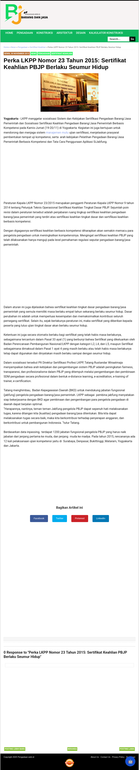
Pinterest (80, 518)
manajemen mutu (57, 132)
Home (9, 33)
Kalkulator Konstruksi (106, 33)
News (33, 53)
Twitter (59, 518)
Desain (80, 33)
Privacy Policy (118, 757)
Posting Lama (127, 749)
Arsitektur (64, 33)
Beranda (72, 749)
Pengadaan (25, 33)
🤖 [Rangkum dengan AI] (130, 761)
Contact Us (105, 757)
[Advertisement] (69, 174)
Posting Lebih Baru (15, 749)
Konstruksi (45, 33)
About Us (95, 757)
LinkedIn (101, 518)
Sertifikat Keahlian (61, 53)
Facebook (38, 518)
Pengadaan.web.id (26, 757)
